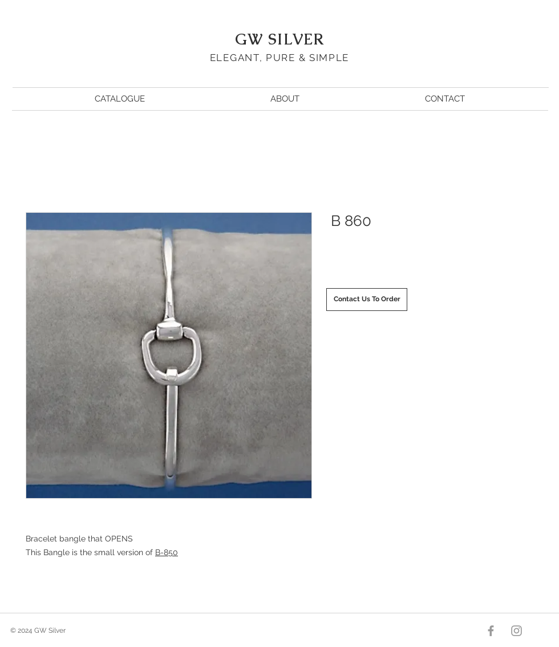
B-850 (166, 552)
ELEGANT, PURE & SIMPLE (279, 57)
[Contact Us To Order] (366, 299)
